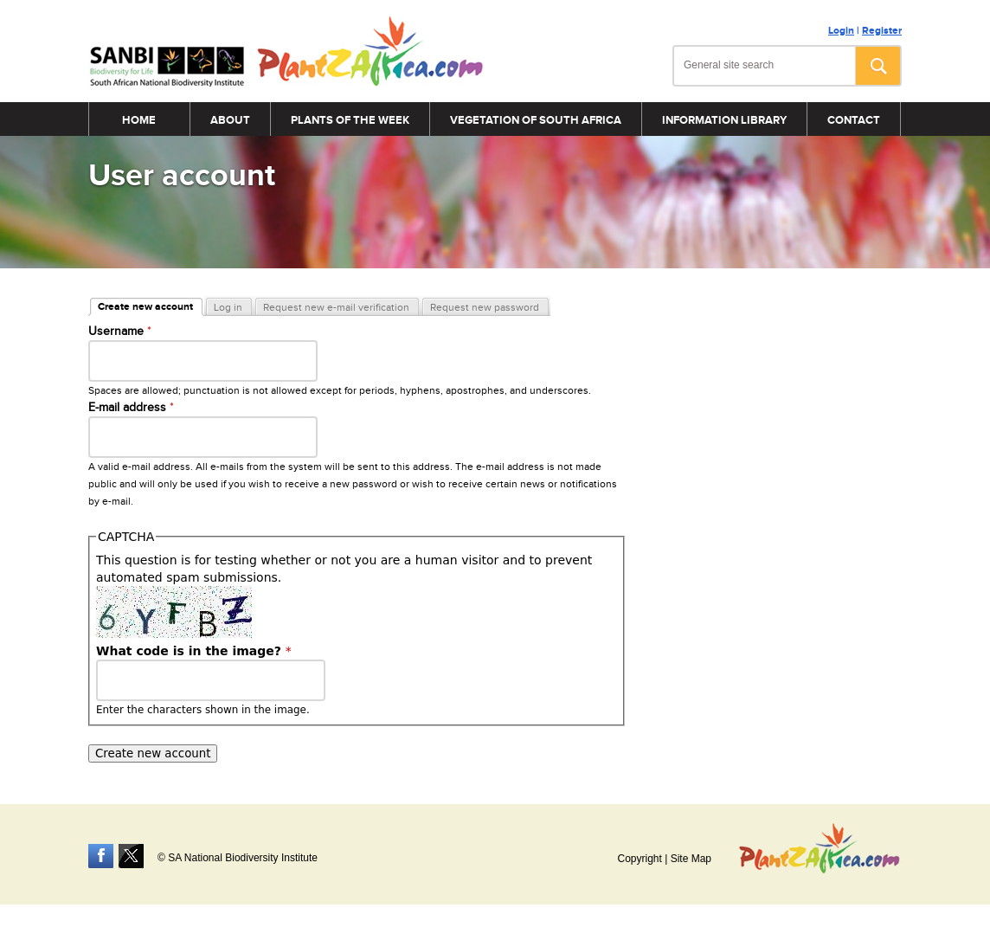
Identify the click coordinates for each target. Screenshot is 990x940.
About (230, 120)
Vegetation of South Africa (535, 120)
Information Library (724, 120)
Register (882, 30)
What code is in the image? (194, 651)
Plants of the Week (350, 120)
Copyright (639, 859)
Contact (853, 120)
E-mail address (131, 408)
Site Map (691, 859)
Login (841, 30)
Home (139, 120)
